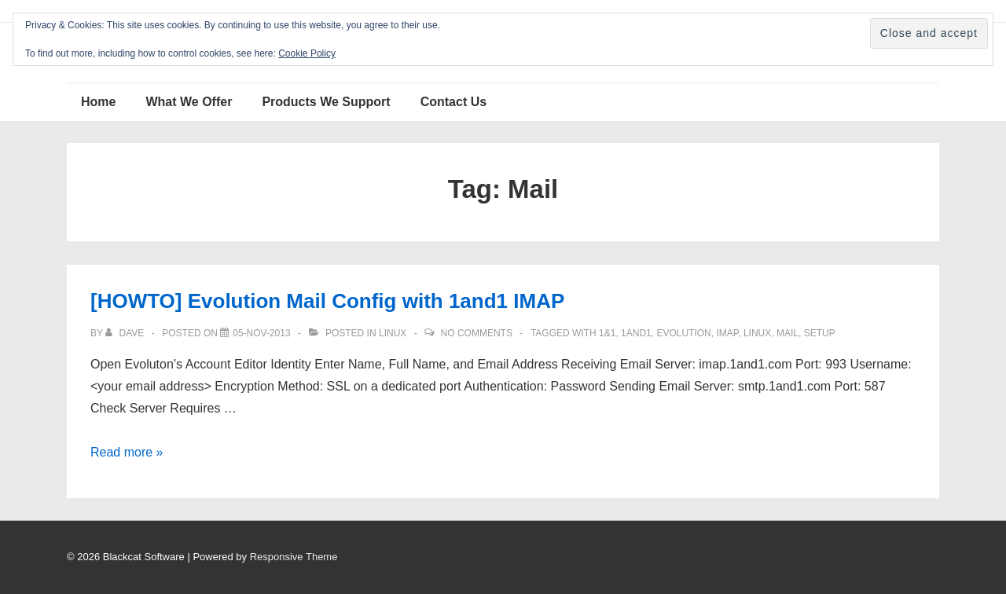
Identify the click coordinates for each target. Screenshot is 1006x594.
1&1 (607, 333)
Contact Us (453, 101)
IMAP (727, 333)
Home (98, 101)
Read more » (126, 452)
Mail (788, 333)
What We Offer (188, 101)
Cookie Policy (307, 53)
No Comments (476, 333)
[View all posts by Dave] (125, 333)
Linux (392, 333)
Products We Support (326, 101)
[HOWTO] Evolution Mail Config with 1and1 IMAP (327, 301)
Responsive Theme (294, 557)
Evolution (683, 333)
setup (819, 333)
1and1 (636, 333)
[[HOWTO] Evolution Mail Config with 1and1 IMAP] (261, 333)
